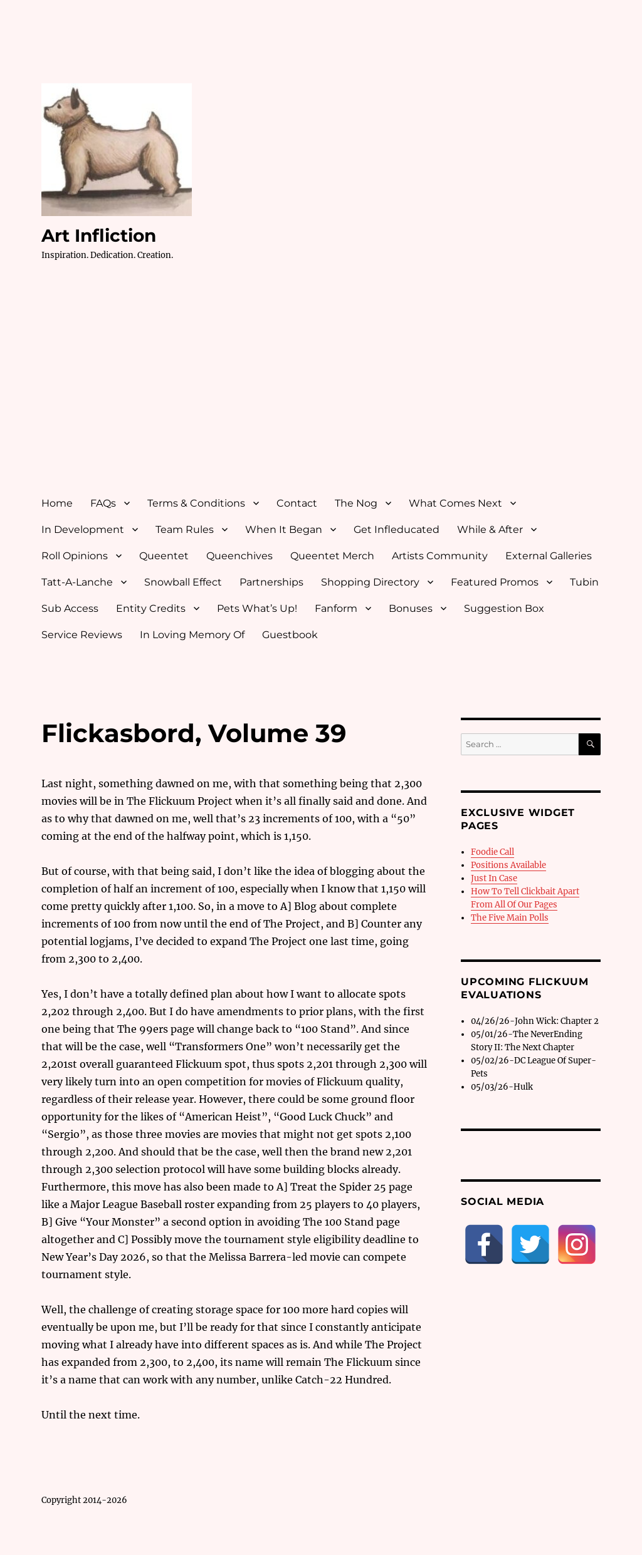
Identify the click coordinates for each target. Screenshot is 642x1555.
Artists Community (440, 556)
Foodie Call (492, 852)
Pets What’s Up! (257, 608)
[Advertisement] (324, 390)
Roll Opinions (74, 556)
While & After (490, 529)
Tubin (584, 582)
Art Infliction (98, 235)
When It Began (283, 529)
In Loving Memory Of (192, 635)
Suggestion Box (504, 608)
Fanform (336, 608)
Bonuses (411, 608)
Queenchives (239, 556)
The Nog (356, 503)
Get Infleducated (396, 529)
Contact (296, 503)
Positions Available (508, 865)
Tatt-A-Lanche (77, 582)
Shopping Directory (370, 582)
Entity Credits (151, 608)
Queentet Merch (332, 556)
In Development (82, 529)
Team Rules (184, 529)
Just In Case (494, 878)
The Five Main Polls (510, 917)
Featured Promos (495, 582)
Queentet (164, 556)
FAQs (103, 503)
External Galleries (548, 556)
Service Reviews (81, 635)
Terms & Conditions (196, 503)
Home (57, 503)
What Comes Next (455, 503)
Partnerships (271, 582)
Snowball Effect (183, 582)
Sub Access (69, 608)
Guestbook (290, 635)
